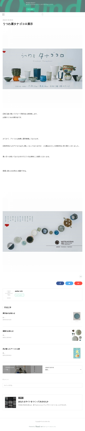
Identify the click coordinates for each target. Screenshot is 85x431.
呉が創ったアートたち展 (11, 349)
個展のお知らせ (8, 331)
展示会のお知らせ (9, 313)
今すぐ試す (30, 9)
